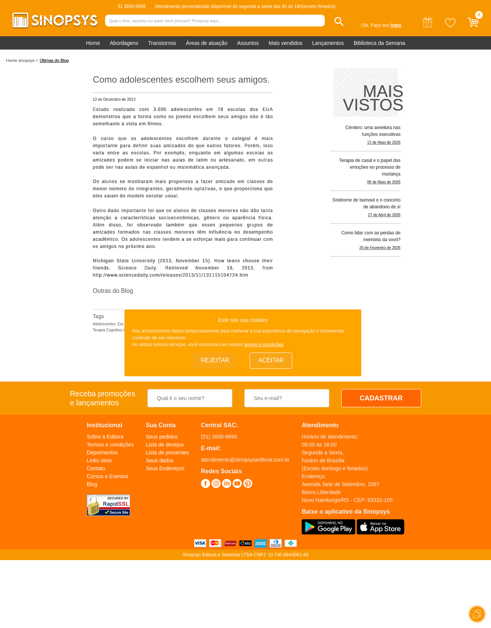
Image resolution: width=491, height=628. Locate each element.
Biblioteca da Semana (379, 43)
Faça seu (386, 25)
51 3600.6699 (131, 6)
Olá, (365, 25)
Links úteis (99, 460)
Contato (96, 468)
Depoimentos (102, 452)
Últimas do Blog (54, 60)
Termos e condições (110, 445)
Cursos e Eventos (108, 476)
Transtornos (162, 43)
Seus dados (159, 460)
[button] (339, 21)
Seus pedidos (162, 437)
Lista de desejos (165, 445)
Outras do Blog (113, 291)
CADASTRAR (381, 398)
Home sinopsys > (22, 60)
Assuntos (248, 43)
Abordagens (124, 43)
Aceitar (271, 360)
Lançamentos (328, 43)
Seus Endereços (165, 468)
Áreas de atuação (206, 43)
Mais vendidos (285, 43)
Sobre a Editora (105, 437)
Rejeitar (215, 360)
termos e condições (263, 344)
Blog (92, 484)
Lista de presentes (167, 452)
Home (93, 43)
